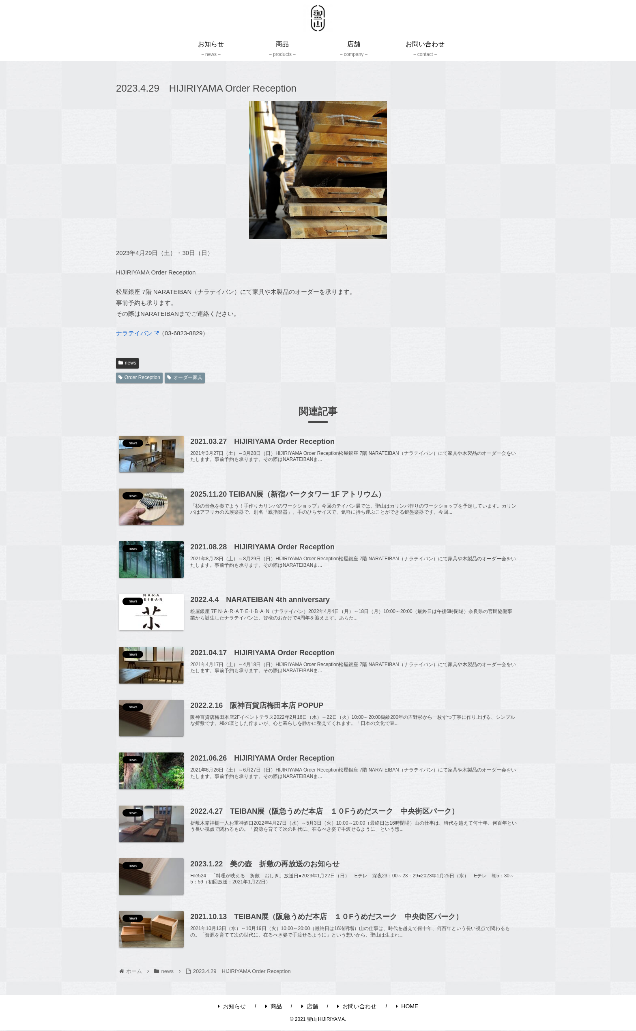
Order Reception (139, 377)
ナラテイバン (137, 333)
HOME (407, 1006)
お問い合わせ (356, 1006)
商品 (273, 1006)
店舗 (309, 1006)
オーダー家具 (184, 377)
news (127, 363)
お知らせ (232, 1006)
